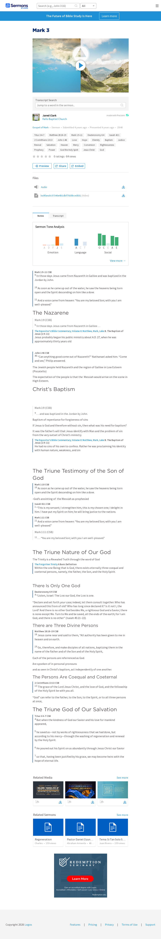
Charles (39, 843)
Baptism (109, 140)
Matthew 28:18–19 (57, 135)
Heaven (64, 144)
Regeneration (43, 839)
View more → (118, 260)
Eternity (96, 140)
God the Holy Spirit (69, 149)
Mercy (76, 144)
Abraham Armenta (76, 843)
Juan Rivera (105, 843)
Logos (28, 924)
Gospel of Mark (41, 127)
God (102, 149)
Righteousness (107, 144)
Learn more (109, 16)
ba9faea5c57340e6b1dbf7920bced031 (65, 195)
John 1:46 (62, 140)
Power (52, 149)
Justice (121, 140)
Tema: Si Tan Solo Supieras (115, 839)
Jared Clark (49, 115)
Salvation (50, 144)
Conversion (89, 144)
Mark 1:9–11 (76, 135)
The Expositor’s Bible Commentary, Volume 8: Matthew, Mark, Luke (69, 331)
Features (75, 924)
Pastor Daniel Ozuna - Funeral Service (89, 839)
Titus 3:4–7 (39, 135)
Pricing (92, 924)
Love (74, 140)
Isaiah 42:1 (114, 135)
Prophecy (38, 149)
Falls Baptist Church (54, 119)
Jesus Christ (89, 149)
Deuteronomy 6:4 (96, 135)
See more (122, 777)
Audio (44, 187)
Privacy (109, 924)
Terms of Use (129, 924)
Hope (84, 140)
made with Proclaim (118, 115)
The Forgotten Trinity (46, 564)
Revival (37, 144)
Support (150, 924)
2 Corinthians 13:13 (43, 140)
